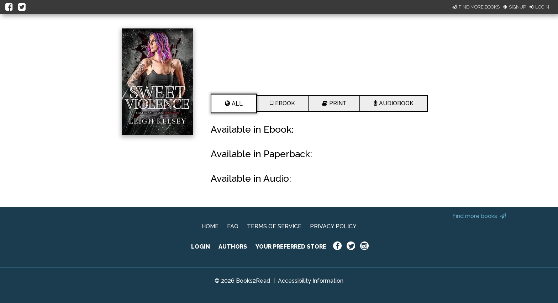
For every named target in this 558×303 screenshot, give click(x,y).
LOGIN (200, 246)
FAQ (232, 226)
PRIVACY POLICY (333, 226)
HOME (210, 226)
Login (539, 7)
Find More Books (476, 7)
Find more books (479, 216)
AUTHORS (233, 246)
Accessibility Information (310, 280)
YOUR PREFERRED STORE (291, 246)
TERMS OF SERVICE (274, 226)
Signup (514, 7)
